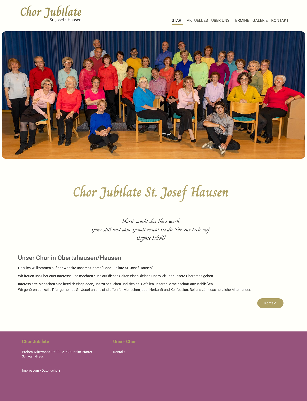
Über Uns (220, 20)
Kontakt (280, 20)
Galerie (260, 20)
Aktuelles (197, 20)
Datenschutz (51, 370)
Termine (241, 20)
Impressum (30, 370)
